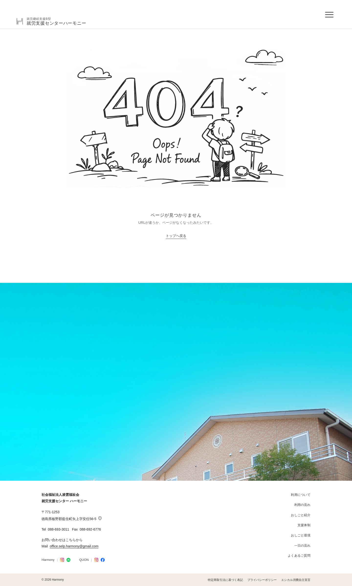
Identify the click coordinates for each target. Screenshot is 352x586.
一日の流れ (302, 545)
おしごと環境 (300, 535)
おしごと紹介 (300, 515)
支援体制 (303, 525)
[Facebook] (103, 560)
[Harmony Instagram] (62, 560)
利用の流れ (302, 505)
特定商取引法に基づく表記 (225, 580)
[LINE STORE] (68, 560)
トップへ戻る (176, 236)
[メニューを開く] (329, 14)
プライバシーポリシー (262, 580)
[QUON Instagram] (96, 560)
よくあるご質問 (299, 555)
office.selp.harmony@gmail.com (74, 546)
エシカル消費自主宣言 (295, 580)
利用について (300, 495)
